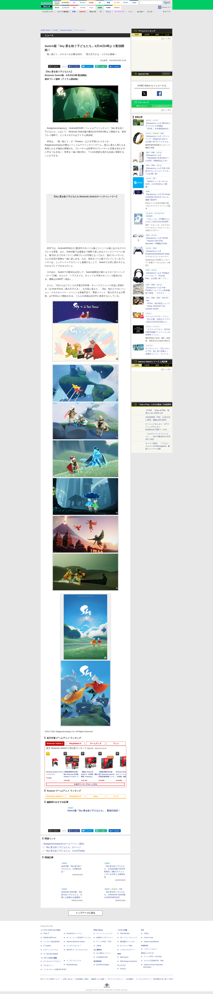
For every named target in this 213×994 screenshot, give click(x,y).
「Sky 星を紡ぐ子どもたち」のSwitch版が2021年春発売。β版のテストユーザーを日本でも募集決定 (114, 871)
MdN (119, 954)
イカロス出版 (122, 930)
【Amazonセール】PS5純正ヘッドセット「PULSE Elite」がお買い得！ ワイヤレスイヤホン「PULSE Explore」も (157, 278)
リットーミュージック (104, 933)
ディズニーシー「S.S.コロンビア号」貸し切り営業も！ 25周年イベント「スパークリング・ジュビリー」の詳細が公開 (157, 353)
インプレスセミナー (73, 946)
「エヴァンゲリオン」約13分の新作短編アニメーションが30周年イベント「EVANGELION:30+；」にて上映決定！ (157, 334)
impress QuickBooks (151, 942)
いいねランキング (162, 106)
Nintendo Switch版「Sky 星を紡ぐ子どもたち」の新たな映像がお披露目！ (71, 894)
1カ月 (167, 35)
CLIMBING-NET (102, 957)
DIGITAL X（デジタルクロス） (77, 950)
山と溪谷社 (98, 950)
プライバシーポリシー (115, 979)
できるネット (48, 965)
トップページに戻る (85, 913)
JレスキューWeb (126, 946)
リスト (64, 66)
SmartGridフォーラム (74, 933)
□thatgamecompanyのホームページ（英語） (64, 844)
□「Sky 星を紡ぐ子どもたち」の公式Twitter (64, 851)
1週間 (157, 35)
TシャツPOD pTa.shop (153, 956)
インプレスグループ (143, 979)
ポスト (56, 66)
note (102, 66)
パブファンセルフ (150, 949)
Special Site (143, 74)
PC (101, 12)
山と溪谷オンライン (103, 953)
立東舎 (98, 946)
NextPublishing (71, 965)
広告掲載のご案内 (81, 979)
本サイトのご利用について (50, 979)
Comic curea (148, 937)
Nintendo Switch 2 (55, 743)
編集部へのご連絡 (97, 979)
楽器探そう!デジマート (104, 937)
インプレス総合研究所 (51, 942)
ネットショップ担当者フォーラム (78, 937)
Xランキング (143, 102)
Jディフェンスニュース (128, 937)
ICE (142, 930)
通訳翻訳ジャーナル (127, 942)
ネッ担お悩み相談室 (50, 954)
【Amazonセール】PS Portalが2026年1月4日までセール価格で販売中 (157, 197)
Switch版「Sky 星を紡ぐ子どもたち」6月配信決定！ (71, 869)
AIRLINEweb (124, 933)
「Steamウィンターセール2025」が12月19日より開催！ (156, 184)
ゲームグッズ (95, 743)
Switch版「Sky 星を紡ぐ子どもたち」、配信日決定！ (93, 810)
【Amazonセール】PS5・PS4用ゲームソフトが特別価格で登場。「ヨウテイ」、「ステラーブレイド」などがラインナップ (157, 293)
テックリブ (121, 965)
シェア (75, 66)
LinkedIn (116, 66)
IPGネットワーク (147, 953)
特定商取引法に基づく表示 (163, 979)
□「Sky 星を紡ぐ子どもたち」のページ (62, 847)
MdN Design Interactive (128, 961)
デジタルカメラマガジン (52, 961)
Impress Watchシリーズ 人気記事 (152, 362)
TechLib (123, 969)
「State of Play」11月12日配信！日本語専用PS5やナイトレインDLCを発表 (154, 405)
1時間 (137, 35)
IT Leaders (47, 946)
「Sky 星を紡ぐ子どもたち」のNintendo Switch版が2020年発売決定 (114, 894)
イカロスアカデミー (127, 950)
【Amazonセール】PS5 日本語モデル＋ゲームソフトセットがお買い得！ (157, 171)
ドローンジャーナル (50, 950)
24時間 (146, 35)
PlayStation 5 (75, 743)
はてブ (89, 66)
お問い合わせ (68, 979)
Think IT (46, 933)
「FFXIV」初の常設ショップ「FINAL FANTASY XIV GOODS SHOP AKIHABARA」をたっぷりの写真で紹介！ (157, 308)
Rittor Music (98, 930)
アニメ (116, 743)
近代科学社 (98, 961)
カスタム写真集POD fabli (153, 961)
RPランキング (142, 106)
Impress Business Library (75, 942)
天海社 (146, 933)
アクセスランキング (146, 31)
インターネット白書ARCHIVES (54, 969)
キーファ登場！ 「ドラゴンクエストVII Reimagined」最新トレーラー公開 (157, 446)
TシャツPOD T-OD (103, 942)
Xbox (95, 796)
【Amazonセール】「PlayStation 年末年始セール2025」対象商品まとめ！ (157, 158)
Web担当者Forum (49, 937)
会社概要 (129, 979)
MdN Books (124, 957)
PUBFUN (144, 946)
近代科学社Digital (102, 965)
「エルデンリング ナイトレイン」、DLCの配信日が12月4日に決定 (157, 436)
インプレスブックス (73, 961)
